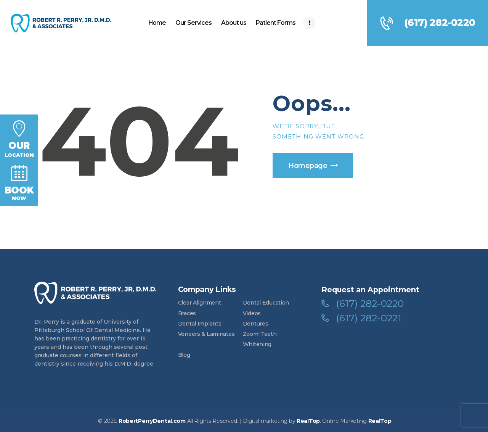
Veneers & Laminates (206, 333)
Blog (184, 354)
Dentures (255, 323)
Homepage (307, 165)
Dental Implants (200, 323)
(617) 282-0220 (370, 303)
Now (19, 182)
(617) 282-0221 (368, 318)
